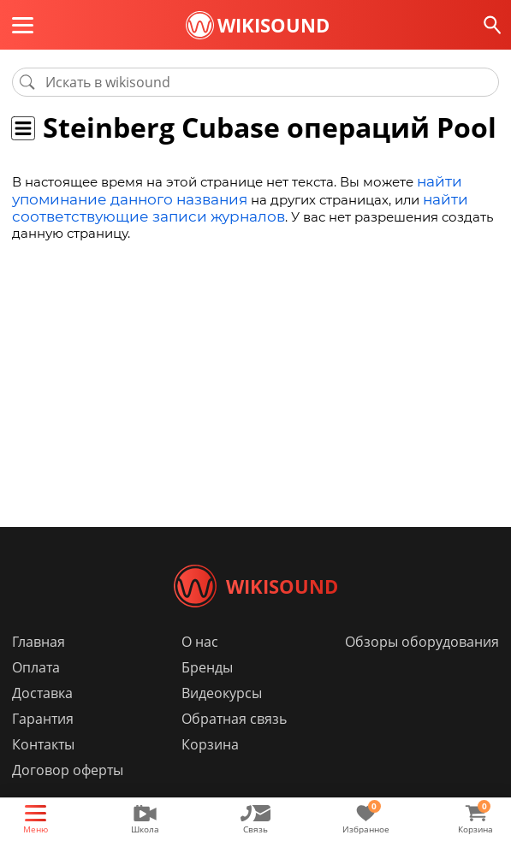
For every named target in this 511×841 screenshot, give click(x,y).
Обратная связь (234, 744)
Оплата (36, 693)
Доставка (42, 718)
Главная (38, 667)
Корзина (210, 770)
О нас (199, 667)
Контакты (43, 770)
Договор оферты (67, 795)
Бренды (207, 693)
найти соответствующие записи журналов (224, 204)
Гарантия (43, 744)
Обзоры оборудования (422, 667)
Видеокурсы (221, 718)
